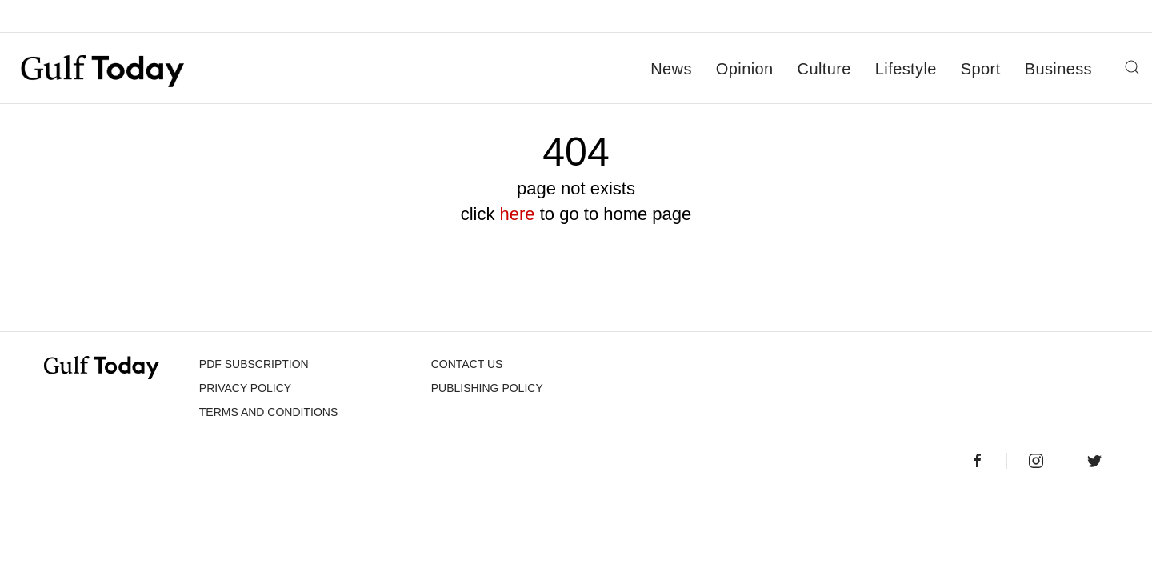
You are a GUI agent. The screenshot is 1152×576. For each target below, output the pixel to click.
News (671, 69)
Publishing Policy (487, 388)
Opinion (745, 69)
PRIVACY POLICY (245, 388)
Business (1058, 69)
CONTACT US (467, 364)
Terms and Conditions (268, 412)
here (517, 214)
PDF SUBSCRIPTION (254, 364)
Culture (824, 69)
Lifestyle (906, 69)
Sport (981, 69)
